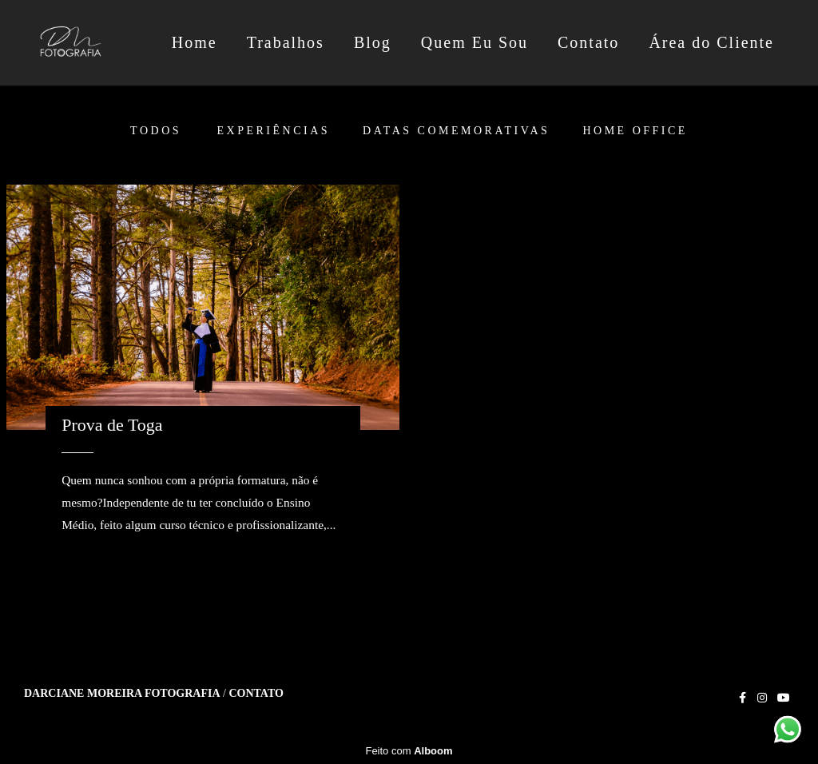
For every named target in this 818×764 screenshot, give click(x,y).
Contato (588, 42)
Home (194, 42)
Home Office (634, 131)
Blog (372, 42)
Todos (155, 131)
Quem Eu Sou (474, 42)
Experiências (274, 131)
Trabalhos (285, 42)
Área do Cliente (711, 42)
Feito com (408, 751)
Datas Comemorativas (456, 131)
